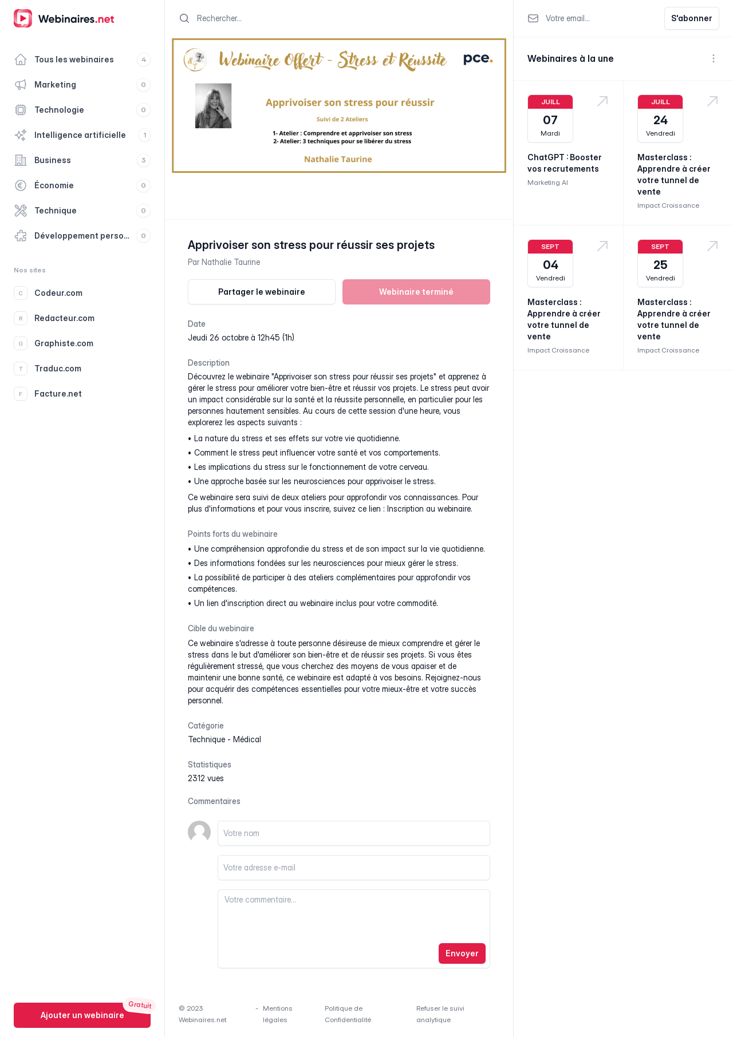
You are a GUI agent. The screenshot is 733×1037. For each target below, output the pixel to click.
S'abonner (691, 18)
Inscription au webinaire (429, 508)
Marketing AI (547, 182)
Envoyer (462, 953)
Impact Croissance (668, 205)
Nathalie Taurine (231, 262)
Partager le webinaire (261, 291)
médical (247, 739)
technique (206, 739)
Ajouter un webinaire (82, 1015)
